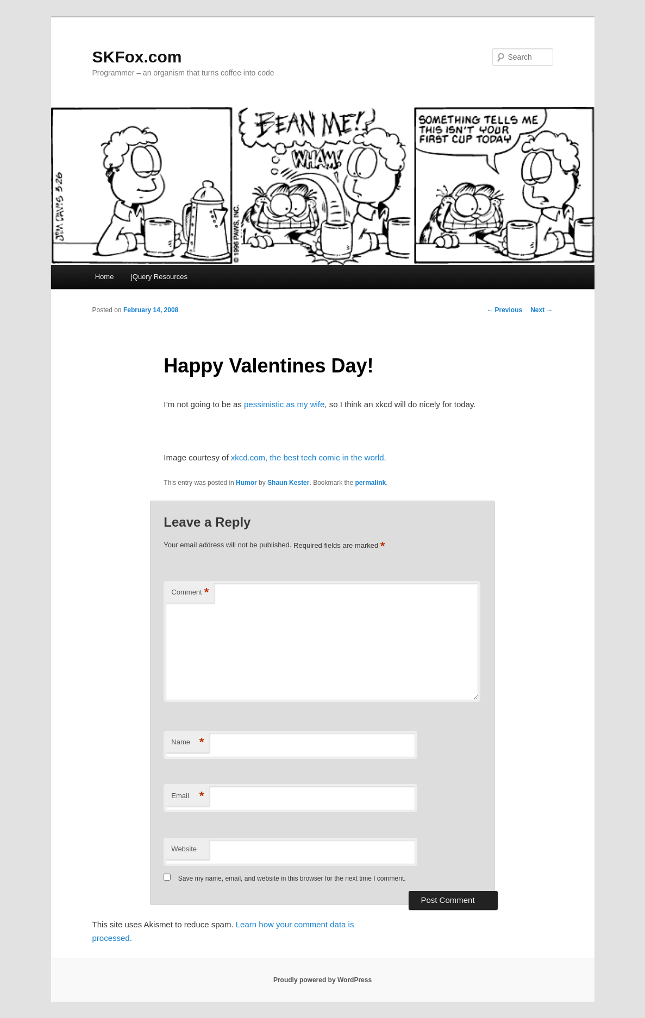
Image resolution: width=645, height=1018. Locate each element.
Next (541, 310)
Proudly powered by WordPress (322, 980)
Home (104, 277)
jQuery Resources (159, 277)
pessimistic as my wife (284, 404)
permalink (370, 482)
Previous (504, 310)
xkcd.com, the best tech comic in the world (307, 457)
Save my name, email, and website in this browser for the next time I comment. (292, 878)
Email (187, 796)
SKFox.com (137, 57)
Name (187, 742)
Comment (190, 592)
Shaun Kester (288, 482)
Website (184, 849)
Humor (246, 482)
